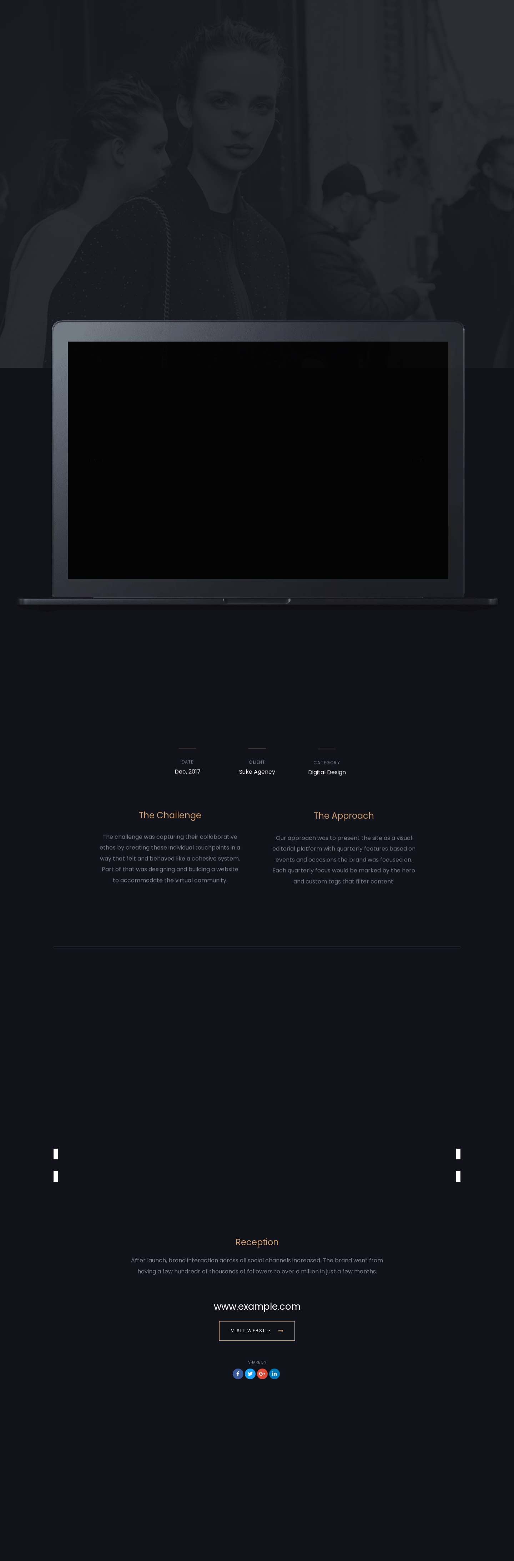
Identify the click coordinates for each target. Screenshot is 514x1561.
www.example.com (257, 1306)
